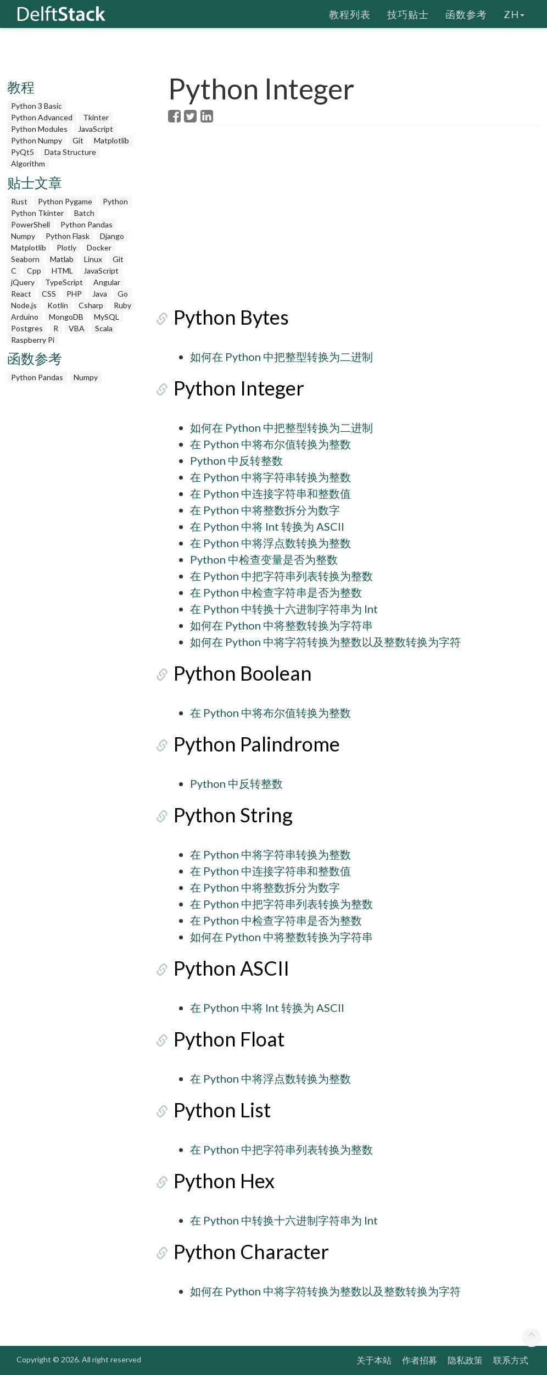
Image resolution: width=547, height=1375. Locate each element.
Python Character (245, 1251)
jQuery (23, 282)
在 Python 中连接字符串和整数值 (270, 493)
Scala (104, 328)
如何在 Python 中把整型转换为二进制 (281, 356)
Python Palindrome (251, 744)
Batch (84, 213)
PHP (74, 293)
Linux (93, 259)
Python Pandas (86, 224)
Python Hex (218, 1180)
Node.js (24, 305)
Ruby (122, 305)
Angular (106, 282)
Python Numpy (36, 140)
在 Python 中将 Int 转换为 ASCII (267, 526)
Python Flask (68, 236)
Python (115, 201)
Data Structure (70, 152)
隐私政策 (465, 1360)
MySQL (106, 316)
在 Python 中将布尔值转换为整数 (270, 443)
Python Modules (39, 128)
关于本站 (374, 1360)
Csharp (91, 305)
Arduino (24, 316)
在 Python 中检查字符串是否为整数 (276, 592)
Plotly (66, 247)
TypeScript (64, 282)
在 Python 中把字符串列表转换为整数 (281, 575)
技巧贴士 (408, 14)
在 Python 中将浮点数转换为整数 (270, 542)
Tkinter (96, 117)
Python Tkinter (37, 213)
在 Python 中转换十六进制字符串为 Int (284, 608)
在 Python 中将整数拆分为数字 (265, 509)
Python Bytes (225, 317)
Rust (19, 201)
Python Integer (233, 388)
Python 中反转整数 (236, 460)
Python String (227, 815)
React (21, 293)
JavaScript (95, 128)
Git (77, 140)
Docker (99, 247)
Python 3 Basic (36, 105)
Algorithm (28, 163)
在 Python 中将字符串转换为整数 (270, 476)
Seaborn (25, 259)
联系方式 (510, 1360)
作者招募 (419, 1360)
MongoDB (66, 316)
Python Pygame (65, 201)
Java (99, 293)
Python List (216, 1110)
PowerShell (30, 224)
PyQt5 (22, 152)
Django (112, 236)
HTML (62, 270)
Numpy (23, 236)
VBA (77, 328)
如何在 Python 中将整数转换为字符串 (281, 625)
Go (123, 293)
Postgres (27, 328)
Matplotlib (111, 140)
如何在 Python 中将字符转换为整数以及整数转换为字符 (325, 641)
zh (514, 14)
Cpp (34, 270)
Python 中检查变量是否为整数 (264, 559)
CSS (49, 293)
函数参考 (466, 14)
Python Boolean (237, 673)
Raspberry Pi (32, 339)
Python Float (223, 1039)
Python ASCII (226, 968)
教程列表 (350, 14)
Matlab (62, 259)
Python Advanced (41, 117)
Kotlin (57, 305)
